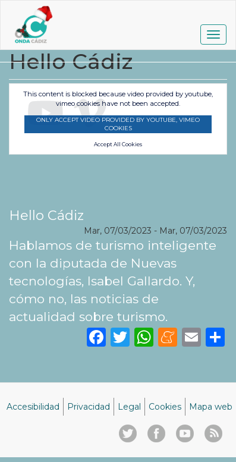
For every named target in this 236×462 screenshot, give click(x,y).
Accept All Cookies (118, 144)
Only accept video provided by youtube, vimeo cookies (118, 124)
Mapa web (210, 406)
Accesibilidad (33, 406)
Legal (129, 406)
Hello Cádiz (46, 215)
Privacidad (88, 406)
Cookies (165, 406)
